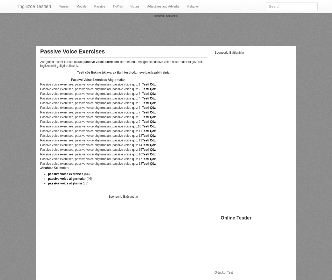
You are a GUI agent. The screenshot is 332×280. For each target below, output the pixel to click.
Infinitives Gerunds (227, 254)
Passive (99, 6)
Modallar (220, 235)
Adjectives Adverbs (228, 258)
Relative (192, 6)
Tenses (64, 6)
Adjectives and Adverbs (163, 6)
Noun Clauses (224, 249)
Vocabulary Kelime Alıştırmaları (236, 230)
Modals (82, 6)
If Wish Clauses (225, 244)
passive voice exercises (65, 174)
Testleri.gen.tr (243, 272)
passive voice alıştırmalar (67, 179)
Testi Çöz (149, 84)
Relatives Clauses (227, 263)
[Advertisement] (166, 29)
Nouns (135, 6)
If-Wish (117, 6)
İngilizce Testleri (34, 6)
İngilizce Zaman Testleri (231, 226)
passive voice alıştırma (65, 183)
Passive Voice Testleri (230, 240)
